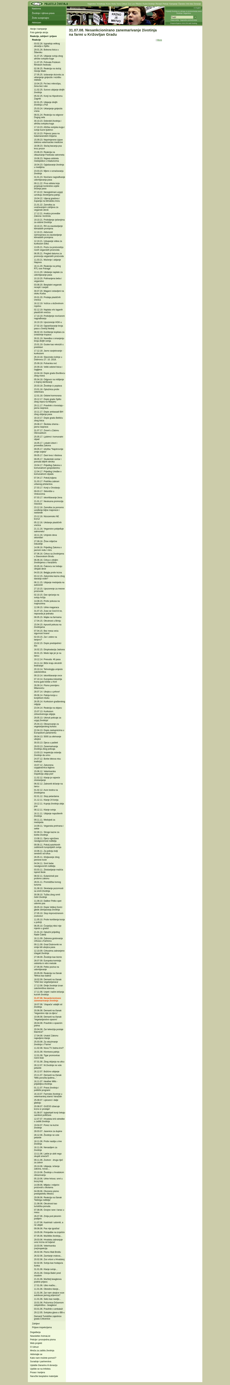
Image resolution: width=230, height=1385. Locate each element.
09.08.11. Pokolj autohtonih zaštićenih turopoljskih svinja (47, 846)
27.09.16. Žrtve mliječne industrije (45, 542)
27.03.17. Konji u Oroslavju (47, 487)
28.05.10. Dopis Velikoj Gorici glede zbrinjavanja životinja (48, 908)
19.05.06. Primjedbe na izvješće (49, 1232)
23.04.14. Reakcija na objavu (48, 708)
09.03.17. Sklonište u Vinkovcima (44, 492)
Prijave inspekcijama (42, 1327)
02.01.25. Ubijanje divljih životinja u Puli (46, 103)
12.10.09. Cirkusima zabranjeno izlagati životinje (49, 952)
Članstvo (181, 4)
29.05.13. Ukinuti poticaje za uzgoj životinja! (47, 718)
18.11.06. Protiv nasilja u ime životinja (48, 1142)
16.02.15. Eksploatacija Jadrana (49, 649)
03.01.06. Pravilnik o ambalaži (48, 1309)
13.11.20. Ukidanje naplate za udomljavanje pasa (48, 273)
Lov (133, 4)
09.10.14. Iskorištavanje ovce (48, 675)
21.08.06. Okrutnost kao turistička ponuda (45, 1204)
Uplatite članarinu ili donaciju (44, 1365)
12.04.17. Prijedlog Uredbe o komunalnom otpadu (48, 472)
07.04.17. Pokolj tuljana (45, 478)
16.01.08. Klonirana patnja (46, 1052)
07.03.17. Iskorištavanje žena (48, 497)
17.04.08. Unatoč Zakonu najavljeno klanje (46, 1036)
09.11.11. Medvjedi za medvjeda (44, 821)
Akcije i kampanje (38, 29)
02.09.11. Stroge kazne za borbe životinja (46, 833)
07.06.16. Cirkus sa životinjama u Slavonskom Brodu (49, 554)
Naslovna (36, 8)
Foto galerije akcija (39, 32)
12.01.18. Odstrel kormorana (48, 395)
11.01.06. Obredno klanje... (47, 1289)
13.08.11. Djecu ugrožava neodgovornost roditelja (46, 839)
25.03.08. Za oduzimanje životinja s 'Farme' (46, 1043)
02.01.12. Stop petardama (46, 796)
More (159, 40)
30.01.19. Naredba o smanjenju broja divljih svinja (49, 339)
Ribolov (139, 4)
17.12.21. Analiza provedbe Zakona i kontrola (47, 214)
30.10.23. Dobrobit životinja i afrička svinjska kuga (47, 122)
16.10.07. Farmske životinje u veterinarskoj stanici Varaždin (48, 1095)
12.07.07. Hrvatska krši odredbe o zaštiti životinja (49, 1120)
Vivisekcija (101, 4)
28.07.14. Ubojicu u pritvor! (47, 691)
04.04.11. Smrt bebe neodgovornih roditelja (44, 864)
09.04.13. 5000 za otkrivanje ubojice (47, 737)
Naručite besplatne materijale (44, 1376)
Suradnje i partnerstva (40, 1361)
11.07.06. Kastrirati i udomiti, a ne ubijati (48, 1223)
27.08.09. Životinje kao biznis (48, 957)
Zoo (129, 4)
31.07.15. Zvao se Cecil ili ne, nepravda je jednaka (48, 612)
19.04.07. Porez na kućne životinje (46, 1126)
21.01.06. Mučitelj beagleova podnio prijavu (48, 1280)
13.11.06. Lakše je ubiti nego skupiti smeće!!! (48, 1154)
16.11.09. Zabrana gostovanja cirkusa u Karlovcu (48, 939)
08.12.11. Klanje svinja (45, 809)
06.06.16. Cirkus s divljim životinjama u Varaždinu (46, 561)
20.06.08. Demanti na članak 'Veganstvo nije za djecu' (48, 1011)
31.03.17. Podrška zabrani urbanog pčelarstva (46, 482)
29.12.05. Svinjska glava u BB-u (49, 1312)
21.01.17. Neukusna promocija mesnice (48, 502)
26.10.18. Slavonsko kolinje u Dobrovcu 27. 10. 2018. (48, 358)
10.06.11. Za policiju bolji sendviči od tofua (46, 852)
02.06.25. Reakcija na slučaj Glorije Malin (47, 69)
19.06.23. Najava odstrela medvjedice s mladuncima (46, 159)
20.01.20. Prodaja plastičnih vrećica (47, 298)
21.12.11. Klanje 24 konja (46, 800)
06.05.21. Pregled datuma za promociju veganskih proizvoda (49, 254)
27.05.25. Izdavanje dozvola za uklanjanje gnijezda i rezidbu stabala (49, 77)
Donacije (197, 4)
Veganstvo (92, 4)
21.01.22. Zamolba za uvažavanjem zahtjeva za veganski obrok (46, 207)
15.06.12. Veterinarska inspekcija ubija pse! (45, 772)
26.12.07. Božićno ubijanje (46, 1071)
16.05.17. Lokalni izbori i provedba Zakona (45, 444)
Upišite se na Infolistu (40, 1369)
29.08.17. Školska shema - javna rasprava (47, 425)
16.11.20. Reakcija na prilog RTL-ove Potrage (47, 267)
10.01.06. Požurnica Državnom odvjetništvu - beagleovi (49, 1303)
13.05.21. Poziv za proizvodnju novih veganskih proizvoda (48, 248)
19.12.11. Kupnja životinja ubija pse (49, 804)
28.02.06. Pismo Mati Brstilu (47, 1252)
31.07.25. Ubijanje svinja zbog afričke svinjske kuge (48, 57)
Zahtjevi (36, 1323)
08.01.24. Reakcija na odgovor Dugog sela (48, 116)
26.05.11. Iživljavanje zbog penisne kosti (46, 858)
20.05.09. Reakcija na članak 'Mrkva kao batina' (48, 974)
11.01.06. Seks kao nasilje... (47, 1299)
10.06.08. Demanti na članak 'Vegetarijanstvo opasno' (48, 1018)
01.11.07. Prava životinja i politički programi (46, 1088)
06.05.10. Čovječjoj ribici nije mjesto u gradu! (47, 927)
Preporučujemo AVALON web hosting (183, 23)
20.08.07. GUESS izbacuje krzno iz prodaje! (47, 1107)
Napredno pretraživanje (188, 20)
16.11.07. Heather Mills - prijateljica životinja (46, 1082)
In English (197, 8)
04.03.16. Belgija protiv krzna (48, 572)
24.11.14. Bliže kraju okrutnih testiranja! (48, 664)
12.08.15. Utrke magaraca (46, 607)
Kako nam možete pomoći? (43, 1358)
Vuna (119, 4)
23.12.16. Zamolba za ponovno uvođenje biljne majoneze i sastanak (49, 510)
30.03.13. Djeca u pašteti (46, 742)
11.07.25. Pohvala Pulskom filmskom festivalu (47, 63)
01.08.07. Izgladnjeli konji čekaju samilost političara (49, 1113)
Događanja (35, 1332)
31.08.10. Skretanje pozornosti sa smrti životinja (48, 889)
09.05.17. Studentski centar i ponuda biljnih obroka (47, 460)
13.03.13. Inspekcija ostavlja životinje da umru (47, 753)
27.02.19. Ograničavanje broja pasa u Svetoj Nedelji (48, 327)
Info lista (189, 4)
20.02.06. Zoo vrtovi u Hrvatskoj (49, 1259)
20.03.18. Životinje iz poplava (48, 386)
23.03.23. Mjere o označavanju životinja (49, 172)
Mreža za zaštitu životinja (42, 1350)
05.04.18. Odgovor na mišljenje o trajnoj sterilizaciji (49, 380)
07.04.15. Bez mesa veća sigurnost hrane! (46, 632)
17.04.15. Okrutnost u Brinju (47, 621)
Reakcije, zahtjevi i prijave (43, 36)
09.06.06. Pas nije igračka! (46, 1228)
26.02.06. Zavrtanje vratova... (48, 1256)
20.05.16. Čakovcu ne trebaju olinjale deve (48, 567)
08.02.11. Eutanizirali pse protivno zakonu (46, 877)
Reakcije (36, 40)
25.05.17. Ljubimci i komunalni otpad (48, 437)
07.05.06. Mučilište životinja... (48, 1236)
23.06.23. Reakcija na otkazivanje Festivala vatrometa (49, 153)
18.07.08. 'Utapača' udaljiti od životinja (48, 1005)
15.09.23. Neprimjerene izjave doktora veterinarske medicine (48, 141)
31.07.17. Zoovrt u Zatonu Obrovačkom (46, 431)
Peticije (165, 4)
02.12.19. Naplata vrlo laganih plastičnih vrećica (48, 310)
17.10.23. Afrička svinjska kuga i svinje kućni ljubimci (49, 128)
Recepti (159, 4)
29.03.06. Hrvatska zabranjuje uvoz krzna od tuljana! (48, 1240)
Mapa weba (175, 20)
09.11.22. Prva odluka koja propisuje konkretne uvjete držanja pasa (47, 186)
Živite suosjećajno (40, 18)
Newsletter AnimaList (40, 1336)
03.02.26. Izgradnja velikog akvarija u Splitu (47, 44)
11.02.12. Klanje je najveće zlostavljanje (47, 778)
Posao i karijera (37, 1372)
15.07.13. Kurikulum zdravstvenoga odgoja (44, 712)
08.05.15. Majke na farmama (48, 617)
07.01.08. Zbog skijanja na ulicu (49, 1061)
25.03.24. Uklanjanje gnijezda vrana (48, 109)
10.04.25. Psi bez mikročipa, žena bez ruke (47, 84)
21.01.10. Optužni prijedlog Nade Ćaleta (47, 933)
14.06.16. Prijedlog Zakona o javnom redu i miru (48, 548)
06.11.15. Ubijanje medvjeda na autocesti (49, 583)
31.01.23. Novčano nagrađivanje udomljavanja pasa (49, 178)
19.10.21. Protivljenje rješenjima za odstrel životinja (49, 221)
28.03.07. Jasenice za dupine (48, 1131)
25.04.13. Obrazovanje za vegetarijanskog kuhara (46, 725)
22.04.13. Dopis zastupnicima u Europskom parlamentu (49, 731)
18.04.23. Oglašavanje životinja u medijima (49, 165)
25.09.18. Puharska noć (45, 363)
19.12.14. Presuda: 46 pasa (47, 659)
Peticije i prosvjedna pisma (43, 1339)
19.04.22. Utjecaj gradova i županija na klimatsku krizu (47, 199)
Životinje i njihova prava (43, 13)
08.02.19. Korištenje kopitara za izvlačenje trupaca (49, 333)
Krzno (108, 4)
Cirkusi (124, 4)
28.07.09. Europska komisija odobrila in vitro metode (47, 961)
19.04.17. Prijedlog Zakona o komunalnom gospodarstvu (48, 466)
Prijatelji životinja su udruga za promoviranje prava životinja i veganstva (184, 12)
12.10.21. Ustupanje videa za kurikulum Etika (48, 242)
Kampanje (173, 4)
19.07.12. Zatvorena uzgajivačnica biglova (44, 766)
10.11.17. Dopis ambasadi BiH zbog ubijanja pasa (48, 413)
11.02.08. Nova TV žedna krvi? (49, 1048)
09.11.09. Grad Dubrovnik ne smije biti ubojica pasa (48, 945)
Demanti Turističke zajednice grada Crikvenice (48, 1317)
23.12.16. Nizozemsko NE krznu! (46, 517)
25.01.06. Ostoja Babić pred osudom (47, 1274)
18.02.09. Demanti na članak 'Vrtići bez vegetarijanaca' (48, 980)
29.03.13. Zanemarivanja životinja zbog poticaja (46, 747)
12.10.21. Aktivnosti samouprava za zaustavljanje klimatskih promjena (48, 235)
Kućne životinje (149, 4)
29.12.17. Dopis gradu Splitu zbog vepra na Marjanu (47, 400)
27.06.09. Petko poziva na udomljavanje (46, 968)
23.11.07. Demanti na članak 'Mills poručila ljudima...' (48, 1076)
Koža (114, 4)
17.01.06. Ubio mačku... (45, 1285)
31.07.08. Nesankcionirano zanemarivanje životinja (47, 999)
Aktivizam (36, 22)
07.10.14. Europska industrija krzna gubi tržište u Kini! (48, 680)
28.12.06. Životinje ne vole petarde (46, 1136)
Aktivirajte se (36, 1354)
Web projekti (36, 1343)
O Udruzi (34, 1347)
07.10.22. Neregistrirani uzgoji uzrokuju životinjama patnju (48, 193)
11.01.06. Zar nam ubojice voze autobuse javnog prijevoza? (49, 1294)
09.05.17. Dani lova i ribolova (48, 455)
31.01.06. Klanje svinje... (46, 1269)
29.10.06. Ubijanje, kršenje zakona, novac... (47, 1167)
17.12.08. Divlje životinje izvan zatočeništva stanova (48, 986)
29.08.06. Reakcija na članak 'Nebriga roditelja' (48, 1198)
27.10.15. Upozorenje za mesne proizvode (49, 589)
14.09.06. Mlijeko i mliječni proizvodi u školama (46, 1186)
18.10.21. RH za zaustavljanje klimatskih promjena (48, 227)
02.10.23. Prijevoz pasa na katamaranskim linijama (47, 134)
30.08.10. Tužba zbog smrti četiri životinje (47, 895)
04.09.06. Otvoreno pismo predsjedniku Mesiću (46, 1192)
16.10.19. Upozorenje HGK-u (48, 322)
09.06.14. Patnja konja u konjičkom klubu (45, 696)
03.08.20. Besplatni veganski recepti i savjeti (48, 286)
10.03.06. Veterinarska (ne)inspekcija (45, 1247)
